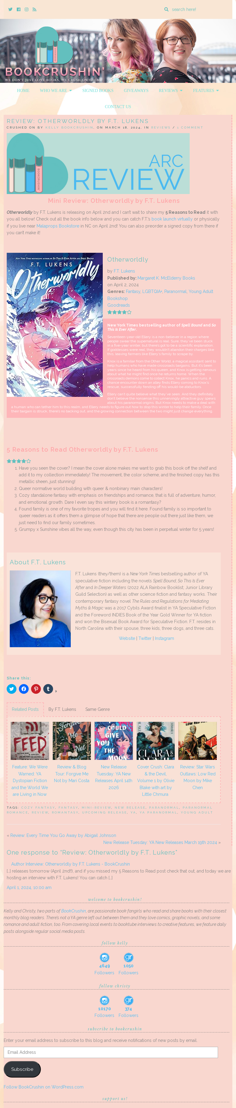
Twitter (145, 638)
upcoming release (104, 812)
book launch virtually (172, 219)
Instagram (164, 638)
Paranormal (175, 291)
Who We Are (56, 90)
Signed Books (97, 90)
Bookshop (117, 298)
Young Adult (201, 291)
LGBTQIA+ (152, 291)
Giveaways (136, 90)
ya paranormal (158, 812)
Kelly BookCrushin (69, 127)
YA (133, 812)
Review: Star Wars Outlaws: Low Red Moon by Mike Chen (198, 777)
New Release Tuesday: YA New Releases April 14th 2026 (113, 777)
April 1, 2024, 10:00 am (29, 887)
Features (206, 90)
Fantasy (133, 291)
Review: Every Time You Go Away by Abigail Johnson (63, 835)
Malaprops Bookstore (58, 226)
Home (23, 90)
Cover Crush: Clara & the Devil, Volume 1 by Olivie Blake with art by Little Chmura (155, 780)
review (40, 812)
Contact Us (118, 106)
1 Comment (190, 127)
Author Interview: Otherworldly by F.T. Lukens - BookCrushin (70, 864)
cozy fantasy (38, 807)
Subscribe (22, 1069)
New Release (130, 807)
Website (127, 638)
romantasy (65, 812)
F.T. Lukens (124, 271)
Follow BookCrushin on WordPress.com (44, 1087)
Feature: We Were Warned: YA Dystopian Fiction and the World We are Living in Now (30, 780)
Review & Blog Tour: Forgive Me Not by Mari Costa (71, 773)
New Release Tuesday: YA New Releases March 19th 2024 (160, 842)
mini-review (96, 807)
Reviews (171, 90)
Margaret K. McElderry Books (166, 278)
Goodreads (118, 305)
